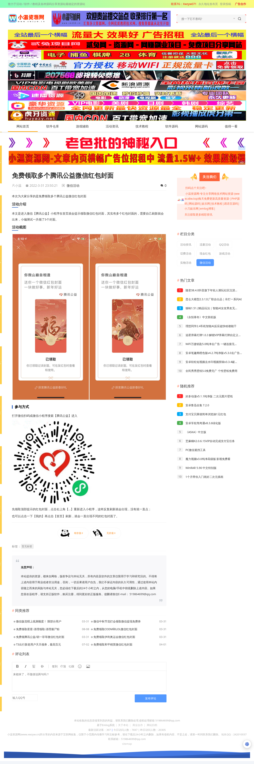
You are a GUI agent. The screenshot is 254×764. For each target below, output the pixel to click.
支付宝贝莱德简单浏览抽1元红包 (201, 414)
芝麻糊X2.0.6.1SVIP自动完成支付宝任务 (206, 441)
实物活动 (185, 262)
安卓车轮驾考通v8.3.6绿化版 (199, 423)
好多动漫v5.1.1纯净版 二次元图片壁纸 (205, 396)
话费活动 (185, 253)
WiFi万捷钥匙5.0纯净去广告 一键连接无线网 (208, 344)
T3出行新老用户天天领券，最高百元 (38, 644)
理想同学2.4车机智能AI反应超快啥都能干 (207, 326)
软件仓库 (56, 126)
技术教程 (146, 126)
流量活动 (205, 244)
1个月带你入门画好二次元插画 (200, 477)
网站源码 (205, 126)
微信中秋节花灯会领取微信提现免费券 (117, 621)
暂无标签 (27, 546)
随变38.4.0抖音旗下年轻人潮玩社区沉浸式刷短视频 (213, 290)
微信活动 (73, 185)
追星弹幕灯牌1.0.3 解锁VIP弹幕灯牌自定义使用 (210, 335)
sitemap (127, 744)
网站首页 (22, 126)
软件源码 (175, 126)
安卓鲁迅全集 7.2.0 (193, 405)
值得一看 (235, 126)
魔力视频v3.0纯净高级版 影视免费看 (203, 459)
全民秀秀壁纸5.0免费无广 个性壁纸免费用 (207, 371)
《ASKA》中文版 (191, 432)
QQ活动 (224, 244)
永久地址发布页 (208, 4)
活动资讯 (116, 126)
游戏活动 (224, 253)
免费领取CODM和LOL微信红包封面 (115, 629)
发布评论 (150, 698)
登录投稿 (225, 4)
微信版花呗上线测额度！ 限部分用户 (38, 621)
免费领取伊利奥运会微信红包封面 (114, 637)
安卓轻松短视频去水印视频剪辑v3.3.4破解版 (208, 362)
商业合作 (138, 725)
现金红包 (205, 253)
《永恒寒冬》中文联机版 (196, 317)
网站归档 (152, 725)
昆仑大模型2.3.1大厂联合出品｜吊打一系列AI (209, 299)
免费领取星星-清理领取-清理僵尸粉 (38, 629)
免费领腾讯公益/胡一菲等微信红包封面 (40, 637)
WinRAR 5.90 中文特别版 (196, 468)
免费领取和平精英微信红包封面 (112, 644)
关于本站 (123, 725)
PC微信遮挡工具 (191, 450)
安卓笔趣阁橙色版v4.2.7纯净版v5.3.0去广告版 (209, 353)
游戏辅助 (86, 126)
